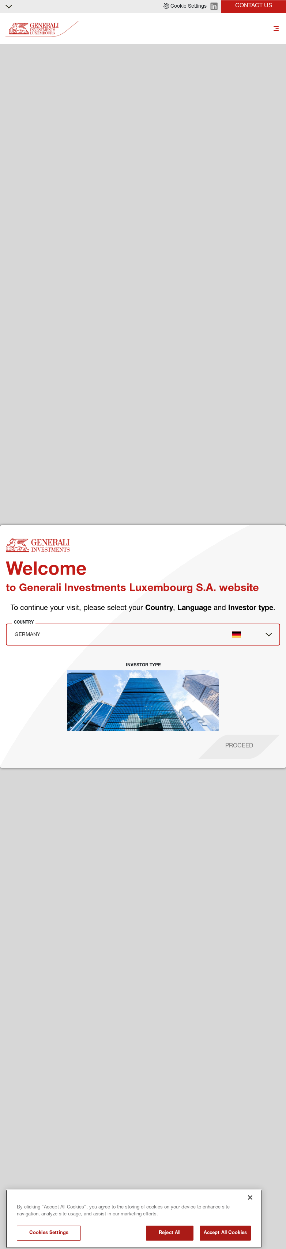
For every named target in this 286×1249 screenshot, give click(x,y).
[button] (185, 6)
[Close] (250, 1240)
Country (24, 622)
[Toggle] (276, 29)
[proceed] (239, 747)
